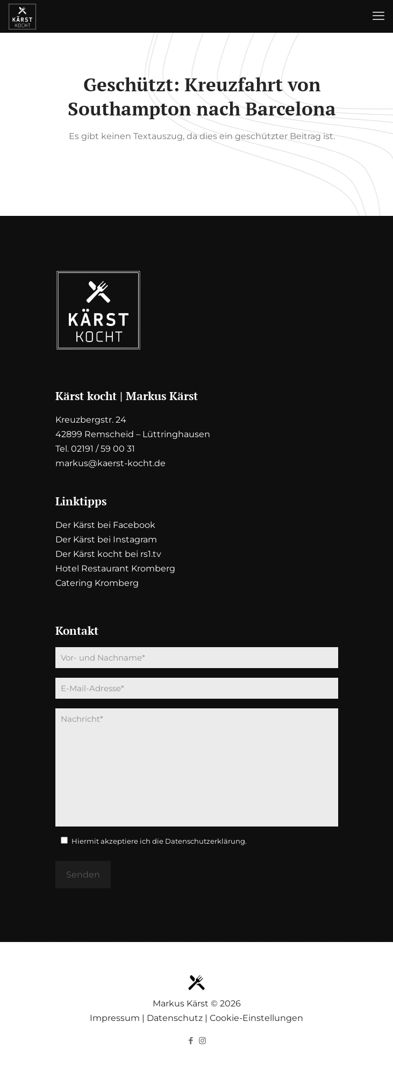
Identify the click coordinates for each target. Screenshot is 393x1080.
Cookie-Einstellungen (256, 1018)
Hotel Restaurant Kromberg (115, 568)
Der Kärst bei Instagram (106, 539)
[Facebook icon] (191, 1040)
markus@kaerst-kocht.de (110, 463)
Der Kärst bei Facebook (105, 525)
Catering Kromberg (97, 583)
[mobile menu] (378, 16)
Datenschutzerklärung (205, 841)
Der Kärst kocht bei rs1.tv (108, 554)
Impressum (115, 1018)
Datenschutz (175, 1018)
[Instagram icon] (202, 1040)
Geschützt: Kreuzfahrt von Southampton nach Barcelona (202, 96)
